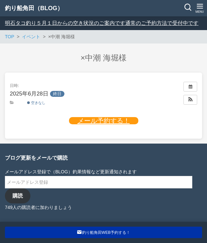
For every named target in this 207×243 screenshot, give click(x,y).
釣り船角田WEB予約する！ (103, 232)
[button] (190, 99)
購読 (17, 196)
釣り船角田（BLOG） (34, 8)
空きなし (36, 103)
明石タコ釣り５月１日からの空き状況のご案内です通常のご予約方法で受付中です (101, 23)
